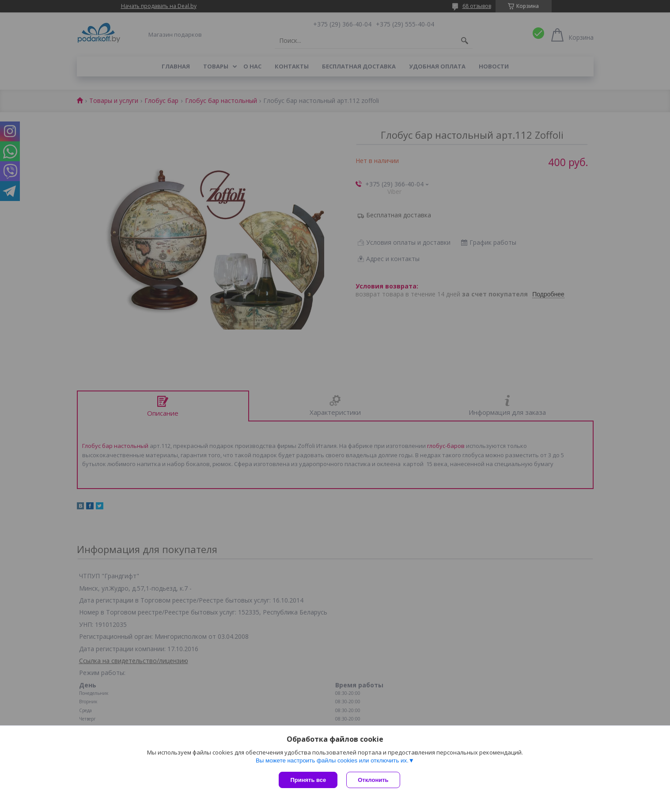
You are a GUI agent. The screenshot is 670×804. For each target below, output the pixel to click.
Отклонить (373, 780)
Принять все (308, 780)
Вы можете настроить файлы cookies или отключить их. (332, 760)
